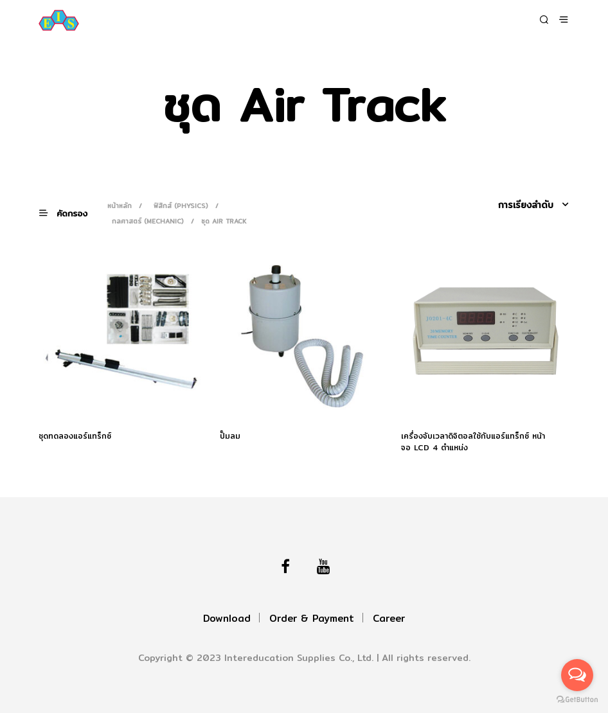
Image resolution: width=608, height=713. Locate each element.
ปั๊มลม (230, 436)
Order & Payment (311, 618)
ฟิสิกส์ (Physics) (181, 205)
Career (389, 618)
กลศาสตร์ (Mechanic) (148, 221)
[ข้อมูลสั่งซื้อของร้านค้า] (514, 205)
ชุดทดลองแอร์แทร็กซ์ (75, 436)
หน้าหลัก (119, 205)
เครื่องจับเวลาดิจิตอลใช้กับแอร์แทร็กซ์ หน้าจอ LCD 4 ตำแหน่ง (473, 441)
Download (227, 618)
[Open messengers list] (577, 675)
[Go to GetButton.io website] (577, 700)
